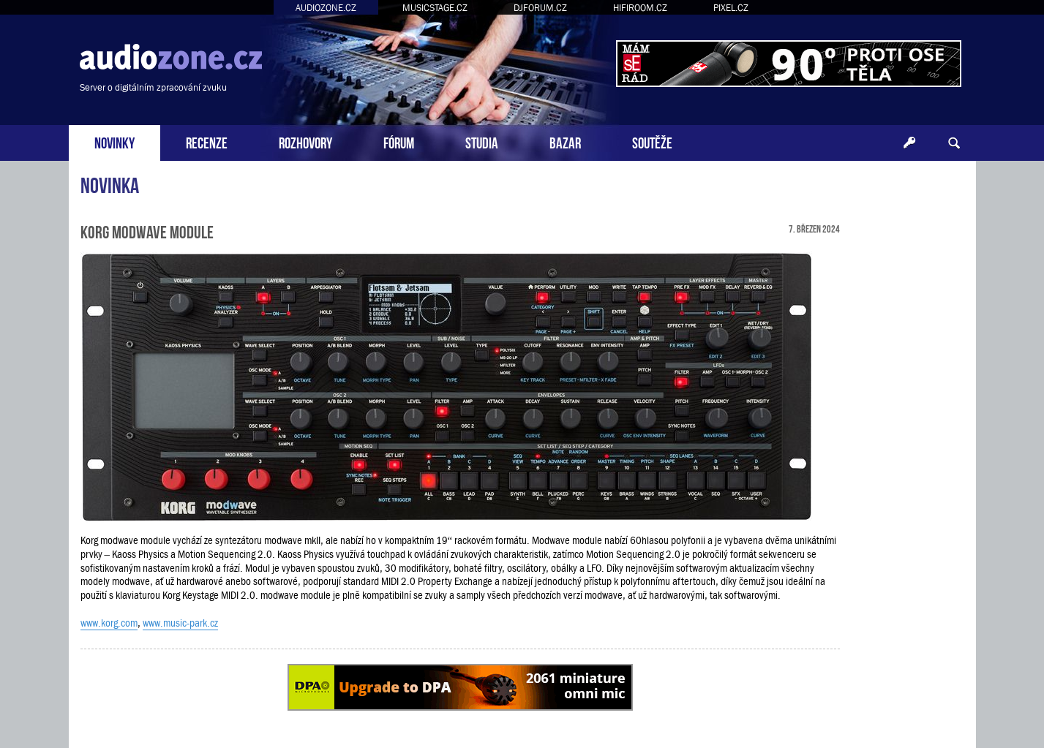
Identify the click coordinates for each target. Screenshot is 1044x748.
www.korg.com (109, 623)
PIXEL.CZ (730, 7)
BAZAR (565, 141)
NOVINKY (114, 141)
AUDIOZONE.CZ (326, 7)
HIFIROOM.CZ (640, 7)
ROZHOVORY (305, 141)
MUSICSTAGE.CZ (434, 7)
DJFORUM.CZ (540, 7)
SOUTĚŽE (652, 141)
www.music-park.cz (180, 623)
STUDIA (481, 141)
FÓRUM (398, 141)
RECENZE (207, 141)
